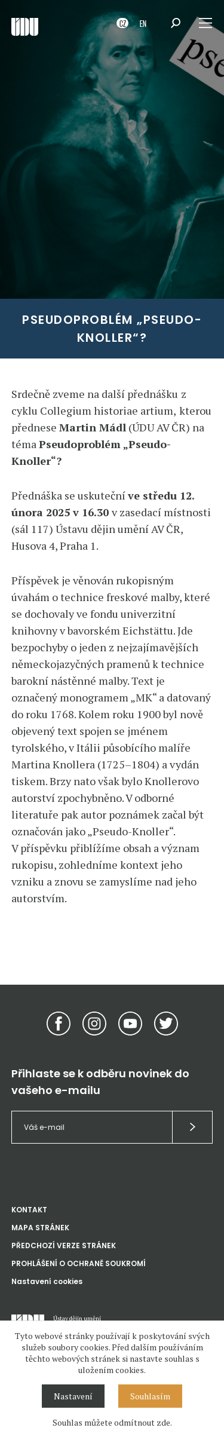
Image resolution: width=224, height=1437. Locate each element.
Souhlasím (150, 1396)
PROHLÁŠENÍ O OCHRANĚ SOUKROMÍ (78, 1263)
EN (143, 23)
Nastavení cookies (46, 1281)
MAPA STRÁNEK (40, 1227)
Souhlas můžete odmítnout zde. (112, 1422)
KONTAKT (29, 1210)
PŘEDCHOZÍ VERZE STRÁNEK (63, 1245)
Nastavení (73, 1396)
